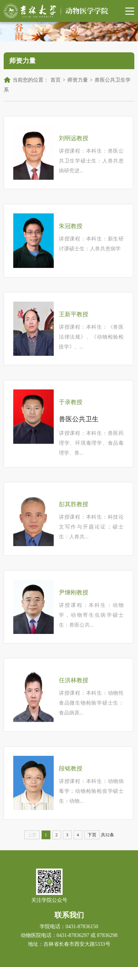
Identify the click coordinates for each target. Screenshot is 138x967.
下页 (92, 834)
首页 (55, 80)
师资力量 (77, 80)
